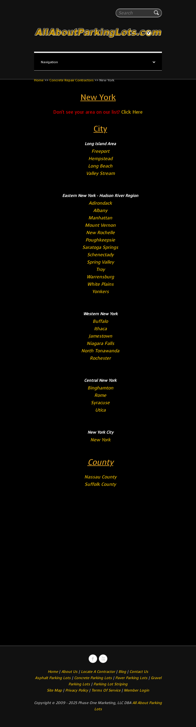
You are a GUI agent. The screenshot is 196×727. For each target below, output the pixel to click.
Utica (100, 410)
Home (39, 80)
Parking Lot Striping (110, 684)
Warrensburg (100, 277)
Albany (100, 210)
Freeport (100, 151)
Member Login (136, 690)
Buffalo (100, 321)
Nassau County (100, 477)
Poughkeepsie (100, 240)
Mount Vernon (100, 225)
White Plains (100, 284)
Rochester (100, 358)
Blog (122, 671)
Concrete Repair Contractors (71, 80)
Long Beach (100, 166)
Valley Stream (100, 173)
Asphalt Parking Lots (53, 677)
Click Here (132, 112)
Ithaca (100, 329)
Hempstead (100, 159)
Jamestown (100, 336)
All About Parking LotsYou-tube (103, 658)
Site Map (54, 690)
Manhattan (100, 218)
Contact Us (139, 671)
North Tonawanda (100, 351)
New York (100, 440)
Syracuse (100, 403)
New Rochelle (100, 233)
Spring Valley (100, 262)
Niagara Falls (100, 343)
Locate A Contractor (98, 671)
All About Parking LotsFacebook (93, 658)
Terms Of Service (106, 690)
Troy (100, 269)
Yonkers (100, 291)
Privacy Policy (76, 690)
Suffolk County (100, 484)
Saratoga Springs (100, 247)
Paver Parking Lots (131, 677)
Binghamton (100, 388)
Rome (100, 395)
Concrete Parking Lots (93, 677)
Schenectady (100, 255)
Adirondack (100, 203)
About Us (69, 671)
